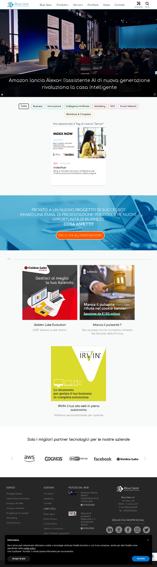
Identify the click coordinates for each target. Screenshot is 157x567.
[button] (148, 539)
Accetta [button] (141, 558)
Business (37, 106)
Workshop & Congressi (78, 114)
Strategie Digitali (14, 494)
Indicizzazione (13, 523)
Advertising (11, 518)
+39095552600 (130, 511)
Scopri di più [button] (18, 558)
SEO (112, 106)
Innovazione (54, 106)
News (106, 5)
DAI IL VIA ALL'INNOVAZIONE (80, 235)
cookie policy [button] (29, 548)
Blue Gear (46, 5)
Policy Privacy (50, 519)
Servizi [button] (78, 5)
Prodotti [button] (62, 5)
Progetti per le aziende (17, 513)
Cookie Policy (50, 524)
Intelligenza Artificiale (77, 106)
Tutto (24, 106)
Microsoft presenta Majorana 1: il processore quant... (88, 519)
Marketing (99, 106)
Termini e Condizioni (53, 529)
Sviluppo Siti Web (14, 503)
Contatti (120, 5)
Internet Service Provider (17, 499)
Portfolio (93, 5)
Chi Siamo (49, 494)
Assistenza (49, 499)
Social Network (128, 106)
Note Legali (49, 514)
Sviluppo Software (15, 508)
